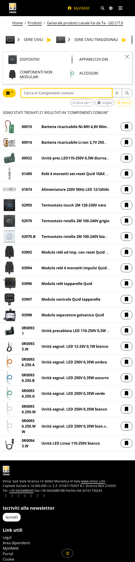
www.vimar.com (93, 481)
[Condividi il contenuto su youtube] (31, 496)
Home (17, 22)
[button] (126, 126)
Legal (7, 537)
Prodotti (35, 22)
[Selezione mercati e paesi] (110, 8)
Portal (8, 553)
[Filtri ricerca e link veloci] (102, 8)
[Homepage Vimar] (12, 8)
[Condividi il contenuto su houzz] (37, 496)
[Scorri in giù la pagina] (67, 553)
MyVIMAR (78, 8)
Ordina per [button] (80, 103)
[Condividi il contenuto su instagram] (25, 496)
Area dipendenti (16, 542)
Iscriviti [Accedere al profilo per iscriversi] (12, 517)
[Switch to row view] (124, 102)
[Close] (127, 56)
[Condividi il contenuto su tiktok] (44, 496)
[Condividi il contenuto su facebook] (12, 496)
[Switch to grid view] (104, 102)
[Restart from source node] (117, 93)
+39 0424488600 (21, 490)
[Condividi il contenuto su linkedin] (6, 496)
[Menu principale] (120, 8)
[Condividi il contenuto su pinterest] (18, 496)
